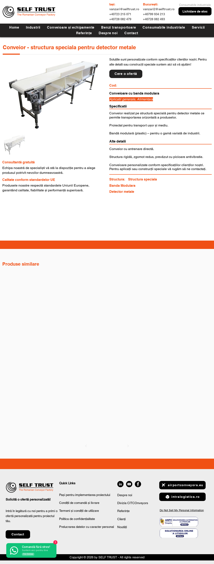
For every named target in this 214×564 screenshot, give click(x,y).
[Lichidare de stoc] (194, 11)
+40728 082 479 (120, 19)
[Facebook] (138, 484)
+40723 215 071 (120, 14)
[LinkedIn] (120, 484)
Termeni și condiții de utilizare (79, 510)
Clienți (121, 519)
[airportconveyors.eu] (182, 485)
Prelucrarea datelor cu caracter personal (86, 527)
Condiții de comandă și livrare (79, 503)
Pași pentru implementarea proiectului (84, 495)
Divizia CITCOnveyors (132, 503)
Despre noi (124, 495)
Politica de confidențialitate (77, 519)
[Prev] (86, 446)
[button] (198, 27)
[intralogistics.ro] (182, 497)
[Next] (128, 446)
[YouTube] (129, 484)
